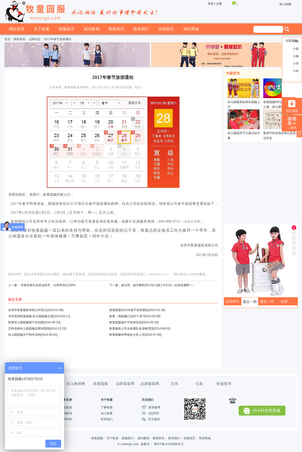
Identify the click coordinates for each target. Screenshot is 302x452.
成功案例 (91, 29)
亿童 (199, 384)
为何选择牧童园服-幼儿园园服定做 (30, 316)
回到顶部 (292, 111)
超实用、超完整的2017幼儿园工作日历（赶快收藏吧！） (158, 285)
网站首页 (17, 29)
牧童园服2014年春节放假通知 (128, 310)
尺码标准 (66, 413)
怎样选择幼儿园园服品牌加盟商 (29, 328)
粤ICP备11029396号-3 (168, 444)
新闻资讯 (116, 29)
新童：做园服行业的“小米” (126, 316)
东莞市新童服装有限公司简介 (27, 310)
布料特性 (66, 419)
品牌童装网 (125, 384)
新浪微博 (154, 407)
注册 (219, 3)
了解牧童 (107, 407)
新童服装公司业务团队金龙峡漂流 (131, 328)
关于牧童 (42, 29)
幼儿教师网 (76, 384)
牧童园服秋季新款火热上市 (127, 334)
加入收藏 (285, 4)
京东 (174, 384)
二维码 (292, 128)
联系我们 (141, 29)
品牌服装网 (150, 384)
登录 (211, 3)
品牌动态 (35, 39)
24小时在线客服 (262, 410)
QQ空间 (153, 413)
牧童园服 (100, 384)
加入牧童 (107, 413)
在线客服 (291, 40)
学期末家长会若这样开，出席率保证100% (48, 285)
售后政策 (66, 407)
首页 (7, 39)
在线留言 (166, 29)
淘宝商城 (191, 29)
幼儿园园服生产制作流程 (24, 334)
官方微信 (154, 419)
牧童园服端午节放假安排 (125, 322)
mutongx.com (130, 444)
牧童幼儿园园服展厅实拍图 (26, 322)
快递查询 (223, 384)
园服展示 (66, 29)
